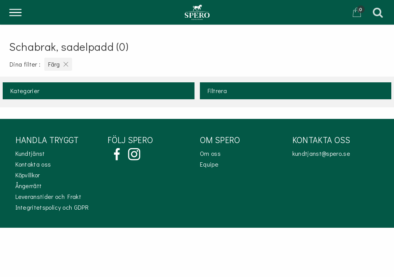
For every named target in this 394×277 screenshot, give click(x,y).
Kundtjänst (30, 153)
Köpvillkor (27, 175)
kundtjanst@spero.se (321, 153)
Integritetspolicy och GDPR (52, 207)
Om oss (210, 153)
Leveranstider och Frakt (48, 196)
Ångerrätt (28, 186)
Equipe (209, 164)
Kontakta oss (33, 164)
